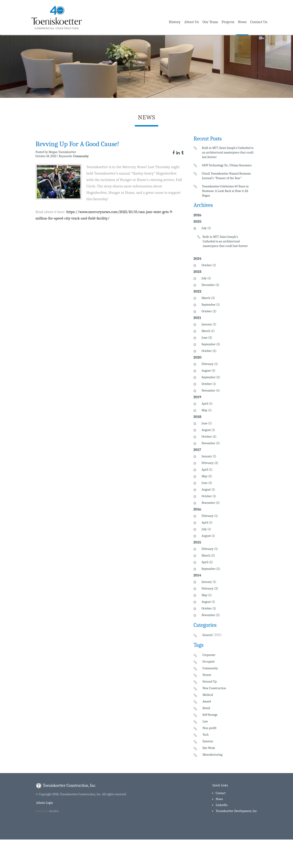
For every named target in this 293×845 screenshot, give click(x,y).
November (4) (210, 390)
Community (81, 156)
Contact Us (258, 22)
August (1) (208, 430)
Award (207, 701)
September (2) (210, 377)
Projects (228, 22)
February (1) (209, 364)
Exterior (208, 741)
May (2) (206, 476)
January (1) (208, 324)
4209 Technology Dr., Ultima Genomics (227, 165)
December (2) (210, 285)
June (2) (206, 338)
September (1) (210, 305)
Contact (220, 793)
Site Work (209, 748)
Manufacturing (212, 755)
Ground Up (210, 681)
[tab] (224, 240)
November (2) (210, 503)
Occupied (208, 662)
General (207, 635)
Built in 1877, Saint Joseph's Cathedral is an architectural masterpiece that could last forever (228, 152)
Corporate (209, 655)
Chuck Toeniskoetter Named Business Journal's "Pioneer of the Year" (226, 176)
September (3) (210, 344)
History (175, 22)
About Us (191, 22)
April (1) (207, 404)
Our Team (210, 22)
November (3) (210, 443)
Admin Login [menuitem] (44, 803)
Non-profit (210, 728)
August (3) (208, 371)
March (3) (208, 298)
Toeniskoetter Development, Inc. (237, 811)
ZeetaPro (54, 811)
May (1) (206, 410)
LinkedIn (222, 805)
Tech (206, 735)
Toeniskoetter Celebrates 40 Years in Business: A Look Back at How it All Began (225, 191)
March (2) (208, 555)
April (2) (207, 562)
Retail (206, 708)
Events (207, 675)
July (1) (206, 228)
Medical (208, 695)
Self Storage (210, 715)
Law (205, 721)
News (242, 22)
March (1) (208, 331)
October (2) (209, 311)
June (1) (206, 423)
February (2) (209, 463)
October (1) (208, 265)
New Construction (214, 688)
